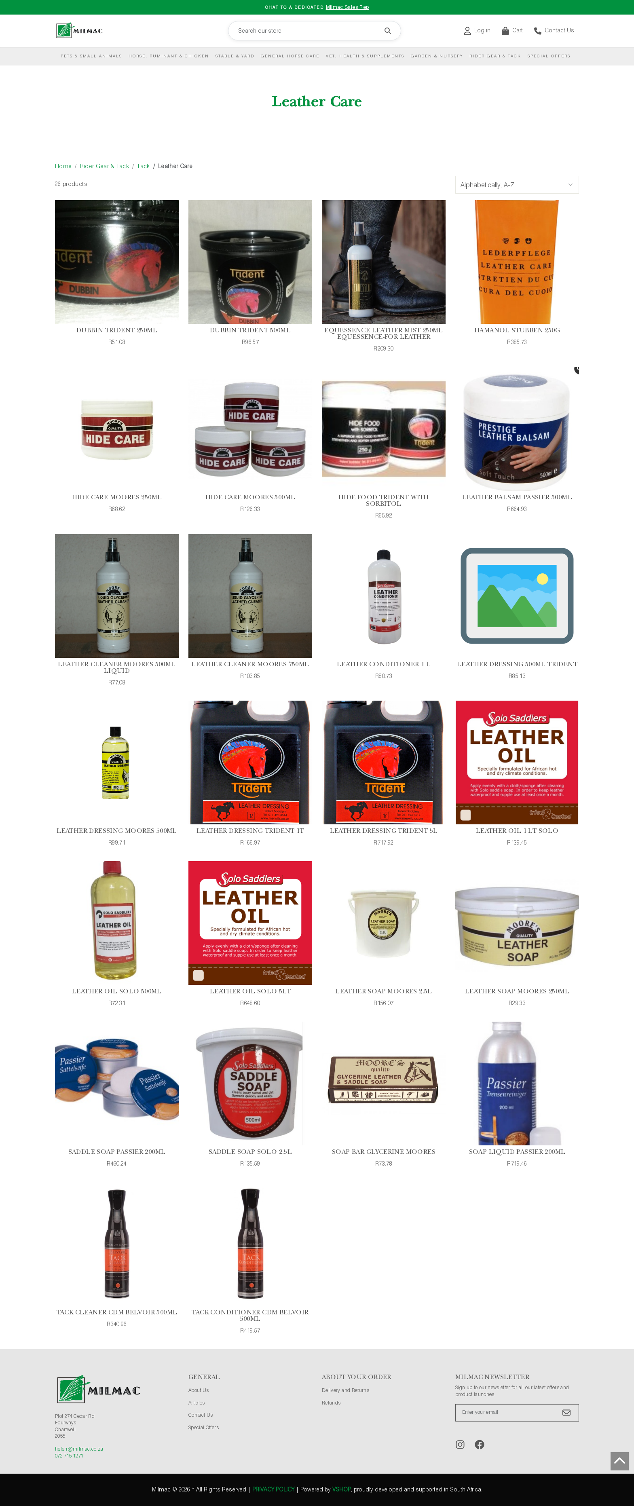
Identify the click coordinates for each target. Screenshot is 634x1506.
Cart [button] (512, 31)
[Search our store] (314, 30)
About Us (198, 1390)
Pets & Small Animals (91, 56)
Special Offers (549, 56)
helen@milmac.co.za (79, 1449)
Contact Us (554, 31)
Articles (196, 1403)
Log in (477, 31)
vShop (341, 1490)
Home (63, 166)
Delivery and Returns (345, 1390)
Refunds (331, 1403)
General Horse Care (290, 56)
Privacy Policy (273, 1490)
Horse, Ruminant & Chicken (169, 56)
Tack (143, 166)
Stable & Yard (235, 56)
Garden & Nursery (437, 56)
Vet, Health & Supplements (365, 56)
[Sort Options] (517, 185)
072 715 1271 (69, 1456)
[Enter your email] (517, 1413)
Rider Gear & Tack (495, 56)
